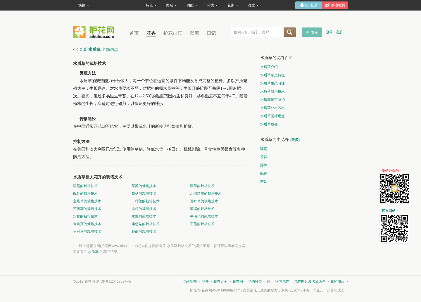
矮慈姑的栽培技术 (146, 224)
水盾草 (93, 252)
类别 (171, 5)
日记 (211, 33)
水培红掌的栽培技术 (206, 193)
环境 (212, 5)
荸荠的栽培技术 (144, 186)
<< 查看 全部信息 (95, 49)
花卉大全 (220, 281)
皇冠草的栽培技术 (87, 231)
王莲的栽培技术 (202, 224)
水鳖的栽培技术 (85, 216)
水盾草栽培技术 (272, 91)
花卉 (151, 33)
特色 (151, 5)
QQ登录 (311, 5)
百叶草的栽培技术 (204, 201)
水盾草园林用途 (272, 116)
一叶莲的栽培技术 (146, 201)
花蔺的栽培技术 (144, 231)
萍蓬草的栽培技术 (87, 209)
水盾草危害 (269, 124)
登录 (329, 32)
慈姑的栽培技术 (144, 193)
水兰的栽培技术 (144, 216)
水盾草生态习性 (272, 83)
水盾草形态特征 (272, 75)
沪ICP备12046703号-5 (113, 281)
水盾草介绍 (269, 67)
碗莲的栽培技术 (85, 193)
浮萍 (263, 165)
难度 (253, 5)
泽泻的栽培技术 (202, 209)
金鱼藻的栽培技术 (87, 224)
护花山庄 (172, 33)
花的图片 (337, 281)
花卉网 (95, 32)
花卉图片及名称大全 (310, 281)
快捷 (83, 5)
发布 (314, 32)
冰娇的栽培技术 (144, 209)
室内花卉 (282, 281)
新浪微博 (338, 5)
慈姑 (263, 182)
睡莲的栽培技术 (85, 186)
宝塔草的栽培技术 (87, 201)
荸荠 (263, 157)
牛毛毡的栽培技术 (204, 216)
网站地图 (190, 281)
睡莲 (263, 149)
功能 (192, 5)
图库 (194, 33)
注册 (339, 32)
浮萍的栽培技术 (202, 186)
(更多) (295, 140)
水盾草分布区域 (272, 108)
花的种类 (255, 281)
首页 (134, 33)
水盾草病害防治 (272, 100)
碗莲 (263, 173)
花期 (232, 5)
